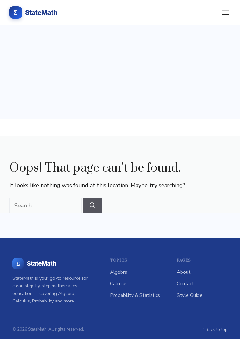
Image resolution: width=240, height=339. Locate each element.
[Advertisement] (120, 72)
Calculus (119, 284)
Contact (185, 284)
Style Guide (189, 295)
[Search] (92, 205)
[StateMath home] (34, 263)
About (184, 272)
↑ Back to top (215, 329)
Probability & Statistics (135, 295)
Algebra (118, 272)
